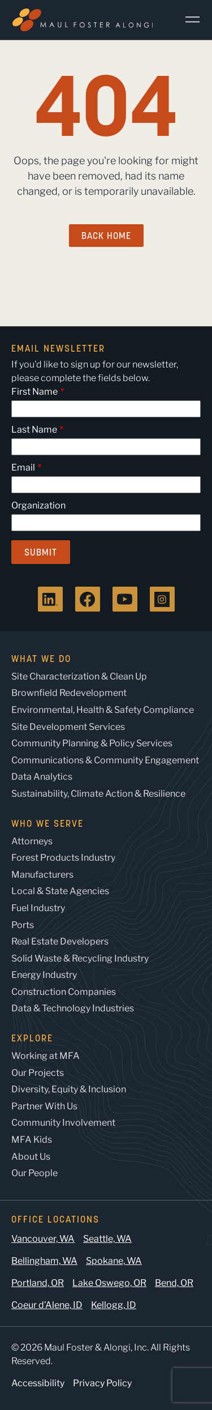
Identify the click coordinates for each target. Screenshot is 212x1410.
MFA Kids (31, 1139)
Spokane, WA (114, 1260)
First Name (34, 391)
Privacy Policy (102, 1383)
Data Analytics (41, 776)
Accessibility (37, 1383)
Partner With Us (44, 1106)
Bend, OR (174, 1282)
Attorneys (32, 841)
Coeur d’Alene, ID (47, 1305)
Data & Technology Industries (72, 1008)
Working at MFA (45, 1055)
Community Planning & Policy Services (91, 743)
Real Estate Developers (60, 941)
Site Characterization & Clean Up (79, 676)
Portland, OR (37, 1282)
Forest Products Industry (63, 857)
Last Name (34, 429)
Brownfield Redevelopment (69, 692)
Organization (38, 505)
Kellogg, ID (113, 1305)
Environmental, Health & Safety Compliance (102, 709)
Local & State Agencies (60, 891)
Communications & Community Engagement (105, 760)
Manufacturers (42, 874)
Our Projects (37, 1072)
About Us (30, 1156)
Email (23, 467)
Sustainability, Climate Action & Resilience (98, 793)
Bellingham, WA (44, 1260)
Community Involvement (63, 1122)
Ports (22, 925)
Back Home (106, 235)
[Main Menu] (188, 19)
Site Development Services (68, 726)
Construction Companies (63, 991)
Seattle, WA (107, 1238)
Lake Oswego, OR (109, 1282)
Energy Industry (44, 974)
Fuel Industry (38, 908)
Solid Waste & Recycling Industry (80, 958)
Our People (34, 1173)
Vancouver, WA (43, 1238)
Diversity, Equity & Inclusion (68, 1089)
